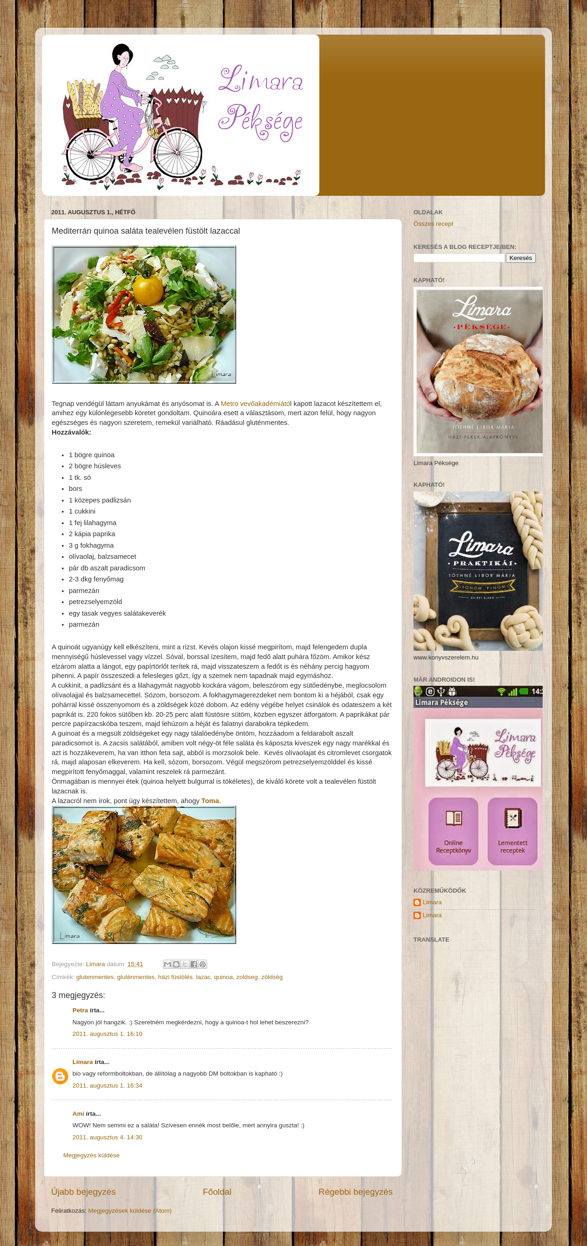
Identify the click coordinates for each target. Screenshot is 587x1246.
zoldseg (247, 977)
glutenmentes (95, 977)
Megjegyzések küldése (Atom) (130, 1210)
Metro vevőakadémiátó (255, 403)
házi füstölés (175, 977)
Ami (78, 1113)
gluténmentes (136, 977)
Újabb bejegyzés (83, 1192)
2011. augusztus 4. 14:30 (107, 1137)
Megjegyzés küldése (91, 1155)
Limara (82, 1061)
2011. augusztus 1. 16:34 (107, 1085)
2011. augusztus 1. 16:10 (107, 1033)
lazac (203, 977)
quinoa (223, 977)
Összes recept (433, 223)
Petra (80, 1010)
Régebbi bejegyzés (355, 1192)
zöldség (272, 977)
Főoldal (217, 1192)
